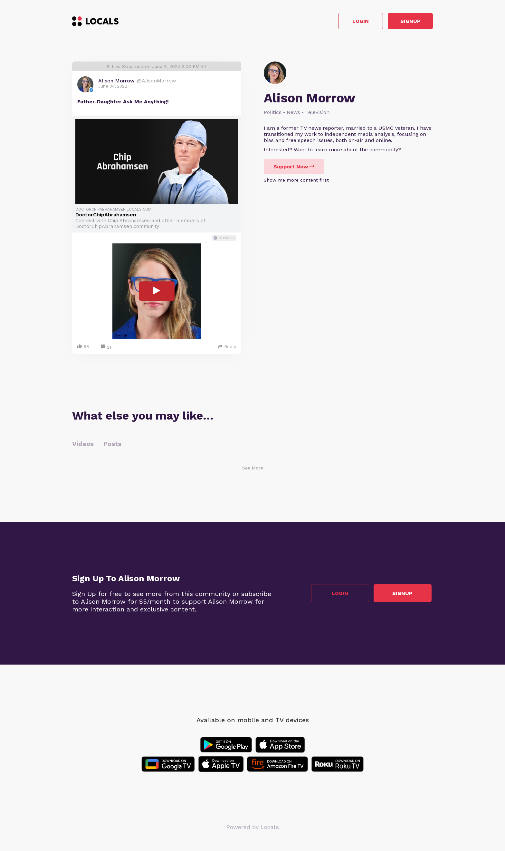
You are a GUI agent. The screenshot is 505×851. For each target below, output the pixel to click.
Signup (404, 22)
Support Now (294, 168)
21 (106, 348)
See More (252, 469)
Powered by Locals (252, 828)
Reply (227, 347)
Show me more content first (296, 181)
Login (341, 22)
